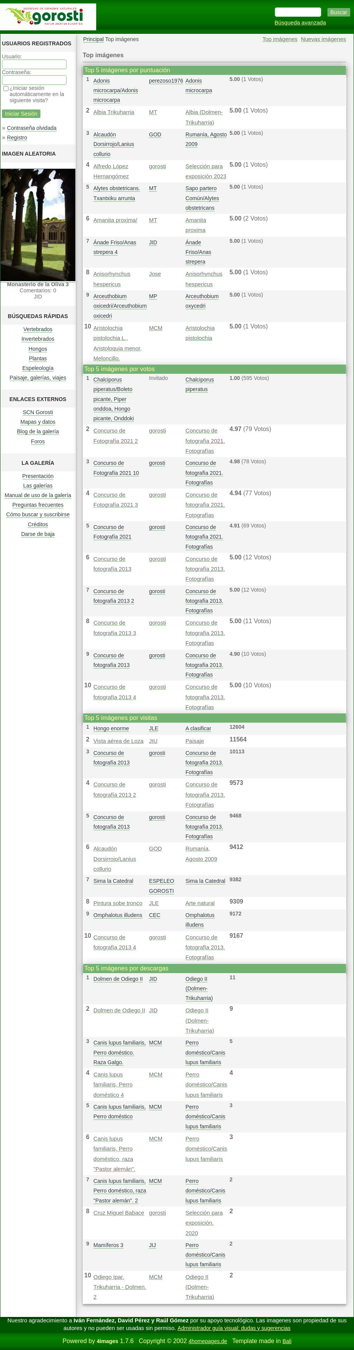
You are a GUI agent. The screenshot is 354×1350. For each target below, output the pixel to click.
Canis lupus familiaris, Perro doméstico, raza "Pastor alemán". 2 (120, 1190)
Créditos (38, 524)
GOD (155, 134)
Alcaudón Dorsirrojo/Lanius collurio (114, 144)
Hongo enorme (111, 728)
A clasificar (198, 728)
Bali (286, 1341)
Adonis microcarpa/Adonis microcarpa (116, 90)
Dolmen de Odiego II (118, 979)
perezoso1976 (166, 81)
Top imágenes (279, 39)
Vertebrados (38, 329)
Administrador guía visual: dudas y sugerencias (234, 1328)
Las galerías (37, 486)
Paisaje (194, 741)
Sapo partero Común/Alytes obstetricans (202, 198)
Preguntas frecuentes (37, 505)
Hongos (37, 349)
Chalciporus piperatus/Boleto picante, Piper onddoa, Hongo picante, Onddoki (114, 398)
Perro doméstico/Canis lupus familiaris (205, 1052)
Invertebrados (38, 339)
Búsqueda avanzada (300, 23)
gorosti (157, 166)
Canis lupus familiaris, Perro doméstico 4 (113, 1084)
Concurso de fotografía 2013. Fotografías (205, 569)
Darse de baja (38, 534)
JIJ (152, 1245)
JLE (153, 728)
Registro (17, 137)
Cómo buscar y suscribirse (38, 514)
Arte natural (200, 903)
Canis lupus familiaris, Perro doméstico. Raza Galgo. (120, 1052)
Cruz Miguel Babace (119, 1213)
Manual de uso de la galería (38, 495)
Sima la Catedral (114, 881)
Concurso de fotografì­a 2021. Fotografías (205, 441)
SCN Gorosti (38, 412)
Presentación (38, 476)
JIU (153, 741)
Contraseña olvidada (31, 128)
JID (153, 242)
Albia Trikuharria (114, 112)
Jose (155, 274)
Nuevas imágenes (323, 39)
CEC (154, 915)
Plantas (38, 358)
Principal (93, 39)
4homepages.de (208, 1341)
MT (153, 112)
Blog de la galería (38, 431)
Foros (38, 441)
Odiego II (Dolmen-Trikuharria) (199, 988)
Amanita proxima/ (115, 220)
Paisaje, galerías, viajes (38, 378)
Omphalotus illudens (118, 915)
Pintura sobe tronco (118, 903)
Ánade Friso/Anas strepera (198, 252)
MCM (155, 328)
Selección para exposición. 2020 (204, 1223)
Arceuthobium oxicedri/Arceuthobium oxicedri (120, 305)
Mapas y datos (37, 422)
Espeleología (37, 368)
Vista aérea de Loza (119, 741)
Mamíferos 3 (109, 1245)
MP (153, 296)
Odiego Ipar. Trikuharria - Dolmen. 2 (120, 1287)
